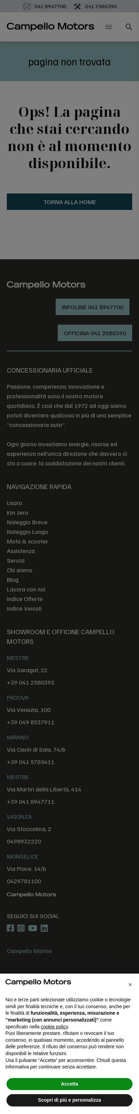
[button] (130, 984)
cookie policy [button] (54, 1026)
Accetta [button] (69, 1084)
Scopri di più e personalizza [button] (69, 1100)
